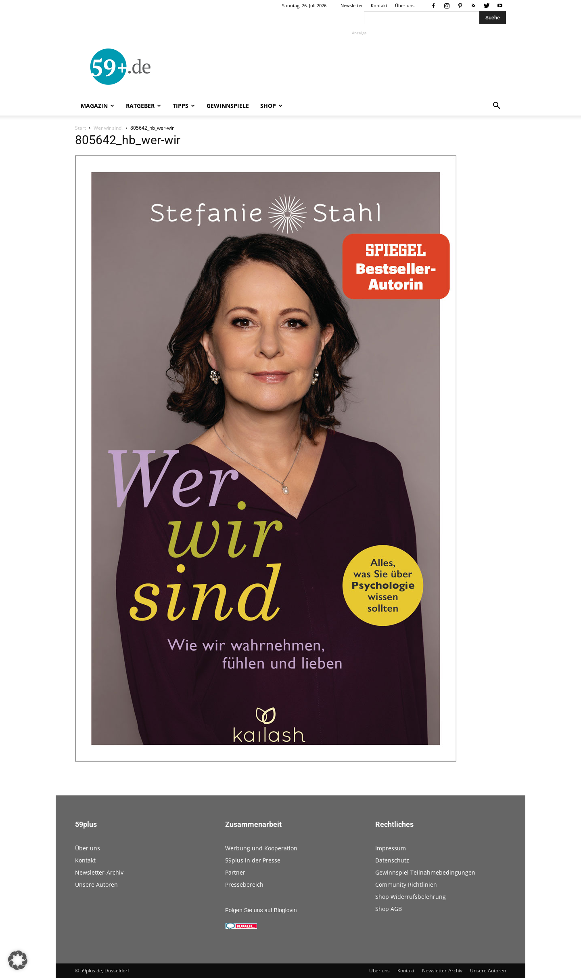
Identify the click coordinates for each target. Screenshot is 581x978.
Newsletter (352, 5)
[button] (496, 106)
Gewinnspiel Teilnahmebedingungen (425, 872)
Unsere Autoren (96, 884)
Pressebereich (244, 884)
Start (80, 127)
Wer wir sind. (108, 127)
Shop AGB (388, 909)
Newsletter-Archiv (99, 872)
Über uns (404, 5)
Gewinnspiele (228, 105)
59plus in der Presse (252, 860)
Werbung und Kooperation (261, 848)
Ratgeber (143, 105)
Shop (271, 105)
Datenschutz (392, 860)
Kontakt (379, 5)
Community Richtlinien (406, 884)
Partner (235, 872)
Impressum (390, 848)
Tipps (184, 105)
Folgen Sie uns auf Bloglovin (261, 910)
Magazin (97, 105)
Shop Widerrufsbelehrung (410, 896)
